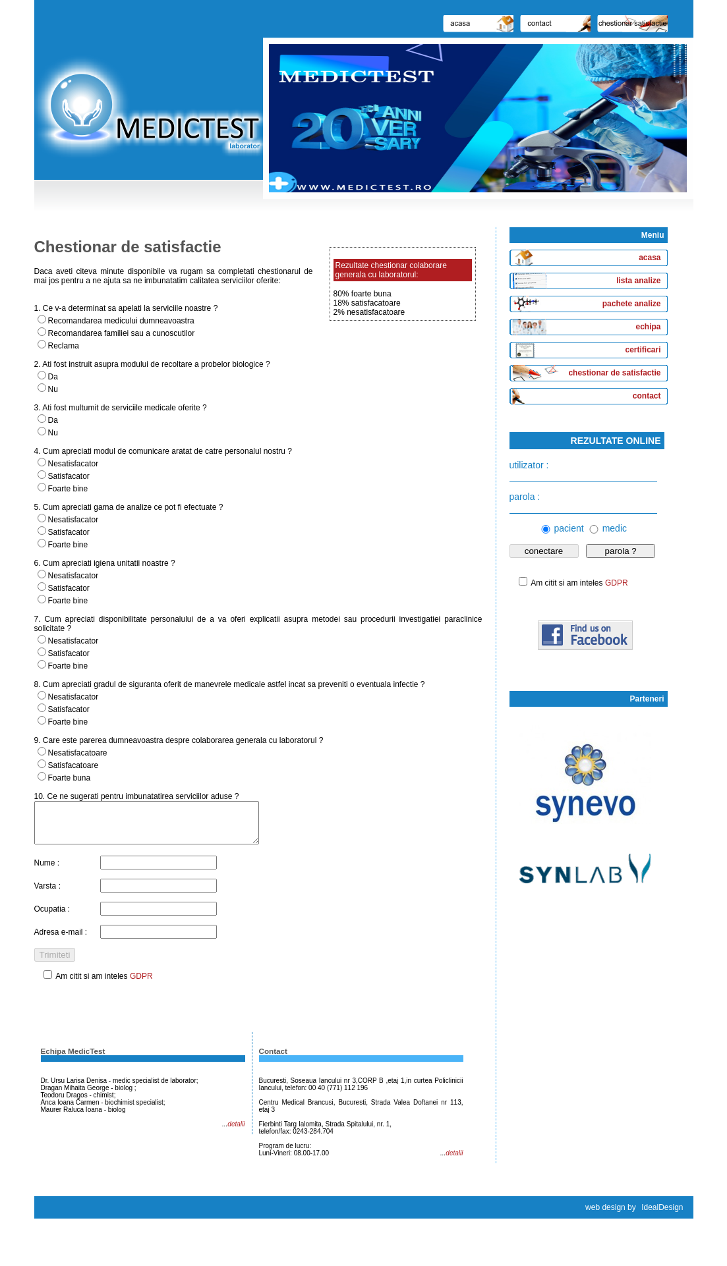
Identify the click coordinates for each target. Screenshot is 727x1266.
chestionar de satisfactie (614, 372)
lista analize (638, 280)
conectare (544, 551)
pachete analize (631, 303)
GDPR (141, 984)
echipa (647, 326)
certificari (642, 349)
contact (647, 395)
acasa (649, 257)
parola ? (621, 551)
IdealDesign (662, 1215)
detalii (236, 1132)
